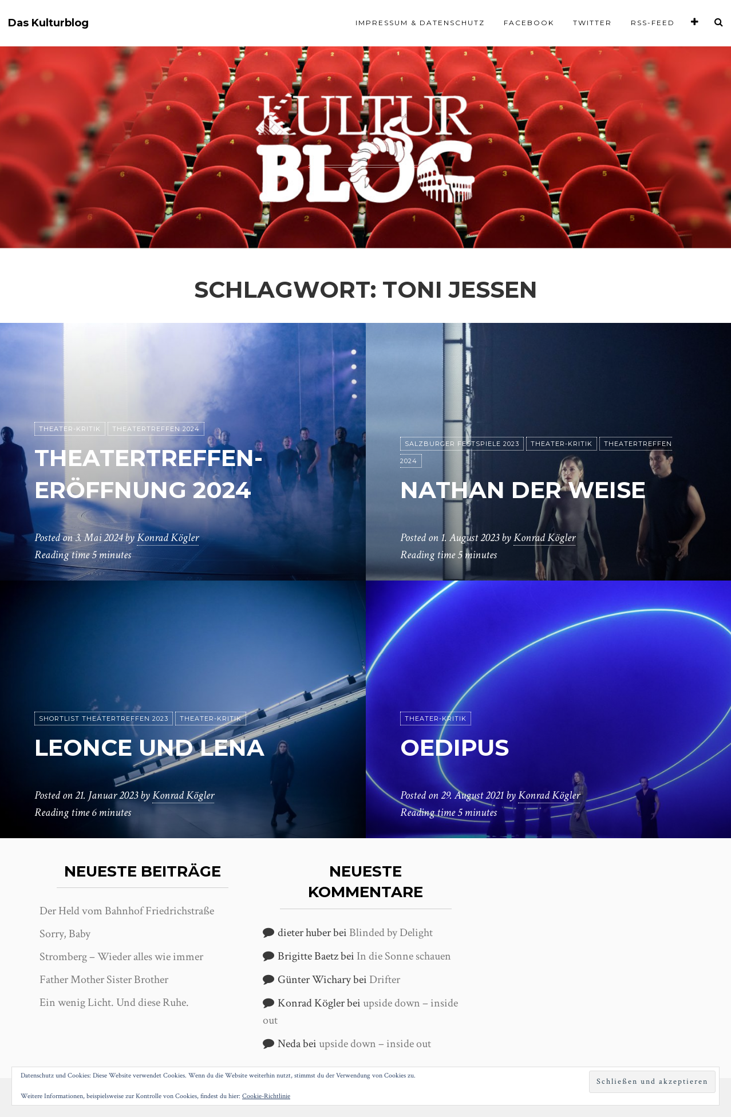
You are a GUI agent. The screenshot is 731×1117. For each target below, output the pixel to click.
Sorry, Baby (64, 933)
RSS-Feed (653, 22)
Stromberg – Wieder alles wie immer (121, 956)
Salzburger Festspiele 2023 (462, 444)
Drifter (384, 979)
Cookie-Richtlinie (266, 1096)
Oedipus (454, 747)
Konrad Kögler (168, 537)
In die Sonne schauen (404, 956)
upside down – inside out (375, 1043)
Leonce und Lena (149, 747)
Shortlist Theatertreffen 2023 (103, 719)
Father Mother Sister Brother (103, 979)
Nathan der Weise (523, 490)
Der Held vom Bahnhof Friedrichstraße (126, 910)
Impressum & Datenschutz (420, 22)
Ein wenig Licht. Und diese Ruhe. (114, 1002)
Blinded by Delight (391, 932)
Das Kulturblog (48, 23)
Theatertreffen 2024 (156, 429)
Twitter (592, 22)
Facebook (529, 22)
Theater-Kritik (70, 429)
